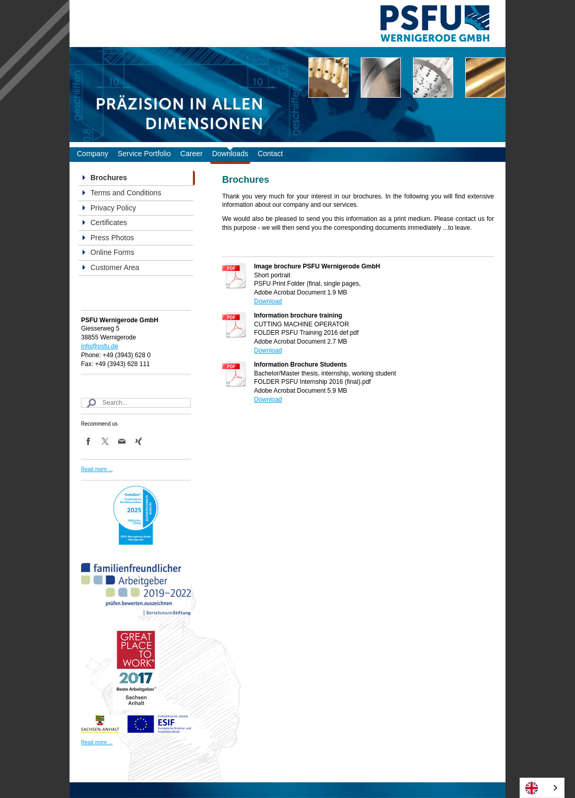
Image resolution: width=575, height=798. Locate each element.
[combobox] (542, 788)
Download (268, 301)
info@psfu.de (99, 346)
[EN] (542, 787)
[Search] (136, 403)
